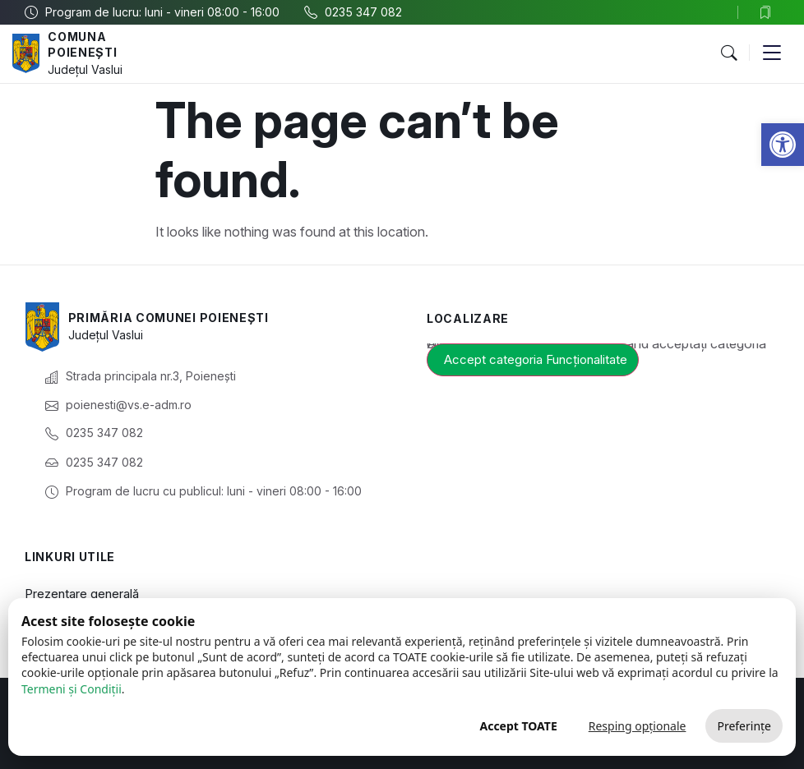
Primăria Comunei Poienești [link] (168, 318)
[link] (782, 144)
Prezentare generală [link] (82, 593)
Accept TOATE (518, 726)
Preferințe (744, 726)
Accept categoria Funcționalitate (535, 359)
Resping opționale (637, 726)
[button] (728, 53)
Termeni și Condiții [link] (71, 689)
